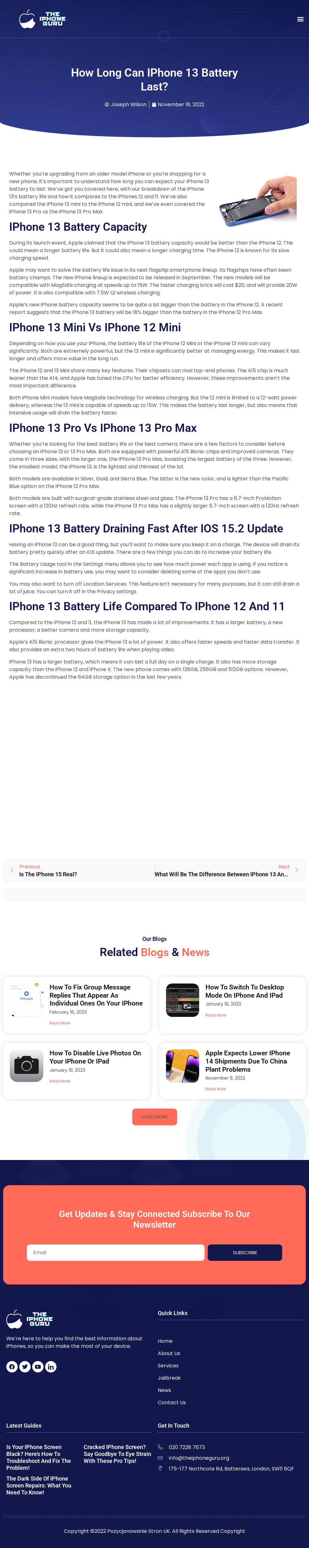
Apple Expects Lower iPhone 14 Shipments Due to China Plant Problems (247, 1061)
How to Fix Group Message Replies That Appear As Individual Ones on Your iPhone (96, 995)
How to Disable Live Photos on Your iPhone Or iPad (95, 1057)
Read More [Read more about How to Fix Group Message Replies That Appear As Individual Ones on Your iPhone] (60, 1023)
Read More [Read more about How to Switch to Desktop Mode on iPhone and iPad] (215, 1015)
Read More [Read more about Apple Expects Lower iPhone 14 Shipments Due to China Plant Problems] (215, 1089)
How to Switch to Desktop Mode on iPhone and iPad (244, 991)
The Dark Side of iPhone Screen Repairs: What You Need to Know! (38, 1485)
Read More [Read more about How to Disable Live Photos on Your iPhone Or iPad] (60, 1081)
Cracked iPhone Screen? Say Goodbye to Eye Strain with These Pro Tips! (117, 1454)
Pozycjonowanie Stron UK (138, 1531)
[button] (300, 19)
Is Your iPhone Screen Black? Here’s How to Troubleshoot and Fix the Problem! (38, 1457)
